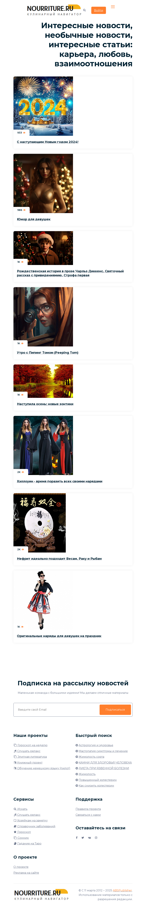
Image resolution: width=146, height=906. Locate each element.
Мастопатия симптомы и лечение (103, 751)
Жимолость (87, 774)
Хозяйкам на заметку (30, 820)
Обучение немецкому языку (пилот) (41, 768)
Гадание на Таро (27, 843)
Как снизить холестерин (96, 785)
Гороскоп (22, 832)
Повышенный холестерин (98, 780)
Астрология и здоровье (96, 745)
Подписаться (115, 709)
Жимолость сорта (91, 756)
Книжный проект (27, 762)
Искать (20, 809)
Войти (98, 10)
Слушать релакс (26, 751)
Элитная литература (30, 756)
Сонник (21, 837)
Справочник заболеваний (34, 826)
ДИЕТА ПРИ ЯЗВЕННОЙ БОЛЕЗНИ (104, 768)
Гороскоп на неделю (30, 745)
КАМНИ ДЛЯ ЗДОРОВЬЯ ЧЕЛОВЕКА (105, 762)
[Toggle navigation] (113, 6)
